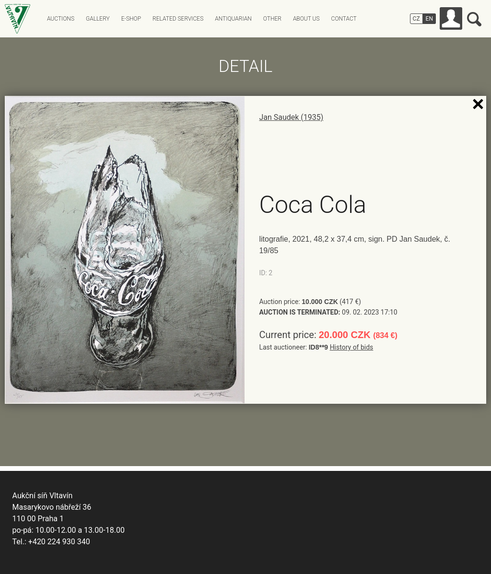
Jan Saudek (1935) (291, 117)
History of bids (352, 347)
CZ (416, 18)
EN (429, 18)
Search (474, 19)
